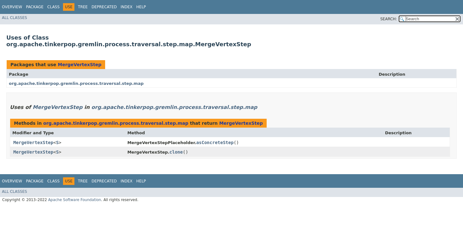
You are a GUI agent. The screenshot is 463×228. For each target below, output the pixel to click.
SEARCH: (388, 19)
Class (53, 7)
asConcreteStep (215, 142)
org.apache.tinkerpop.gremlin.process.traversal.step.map (76, 83)
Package (34, 7)
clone (176, 152)
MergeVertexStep (79, 64)
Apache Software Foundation (74, 200)
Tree (83, 7)
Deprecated (104, 7)
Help (141, 7)
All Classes (14, 18)
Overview (12, 7)
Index (127, 7)
